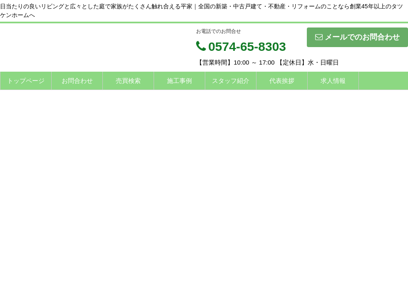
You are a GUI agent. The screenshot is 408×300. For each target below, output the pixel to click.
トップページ (26, 80)
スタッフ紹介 (230, 80)
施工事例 (179, 80)
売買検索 (128, 80)
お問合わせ (77, 80)
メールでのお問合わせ (357, 37)
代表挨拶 (281, 80)
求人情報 (333, 80)
